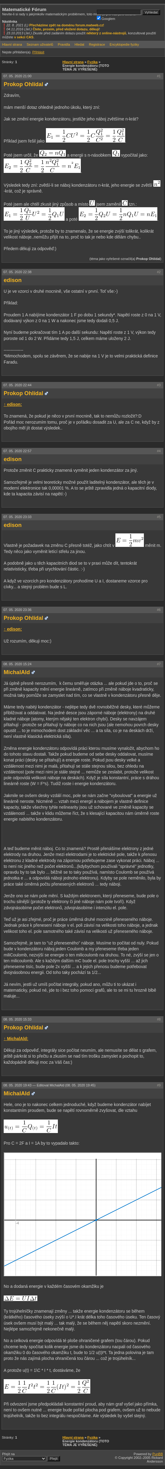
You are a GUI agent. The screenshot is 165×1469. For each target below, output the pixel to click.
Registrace (97, 44)
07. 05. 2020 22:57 (17, 451)
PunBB (157, 1454)
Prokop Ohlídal (23, 84)
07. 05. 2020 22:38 (17, 272)
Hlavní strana (12, 44)
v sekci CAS (23, 37)
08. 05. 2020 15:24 (17, 664)
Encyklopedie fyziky (124, 44)
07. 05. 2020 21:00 (17, 76)
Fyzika (92, 62)
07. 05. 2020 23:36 (17, 610)
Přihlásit (38, 52)
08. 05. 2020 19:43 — (49, 1085)
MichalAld (17, 672)
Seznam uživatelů (40, 44)
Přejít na (31, 1456)
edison (12, 280)
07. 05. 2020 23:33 (17, 517)
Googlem (106, 18)
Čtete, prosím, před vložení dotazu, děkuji (66, 29)
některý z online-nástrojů (106, 33)
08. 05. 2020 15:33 (17, 1019)
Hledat (79, 44)
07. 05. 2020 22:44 (17, 385)
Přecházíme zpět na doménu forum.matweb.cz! (66, 25)
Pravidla (64, 44)
